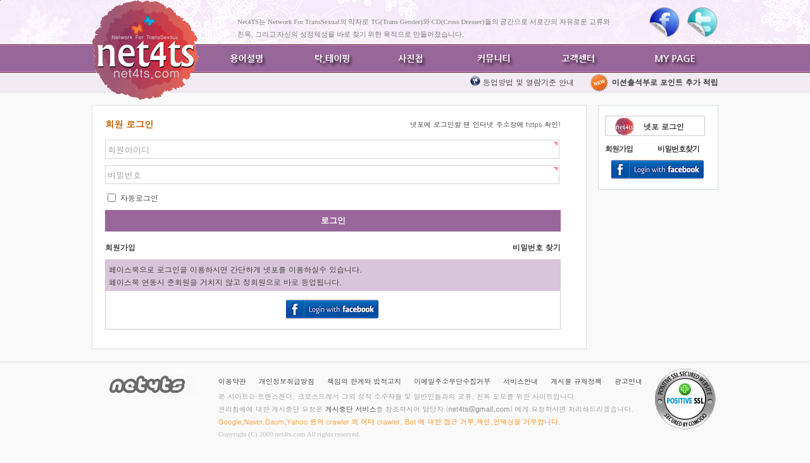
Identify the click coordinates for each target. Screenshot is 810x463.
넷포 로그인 (664, 126)
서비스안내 (520, 381)
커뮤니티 (493, 58)
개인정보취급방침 (287, 381)
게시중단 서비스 (351, 409)
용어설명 (247, 58)
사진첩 (411, 58)
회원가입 (619, 148)
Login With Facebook (658, 170)
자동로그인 (138, 197)
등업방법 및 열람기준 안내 (528, 82)
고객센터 (576, 58)
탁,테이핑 (329, 58)
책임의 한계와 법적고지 (364, 381)
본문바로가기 (0, 0)
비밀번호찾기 (678, 148)
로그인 (333, 220)
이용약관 (232, 381)
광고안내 (628, 381)
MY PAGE (677, 58)
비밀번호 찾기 (537, 247)
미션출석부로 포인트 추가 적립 (653, 82)
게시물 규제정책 (576, 381)
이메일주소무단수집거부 (452, 381)
